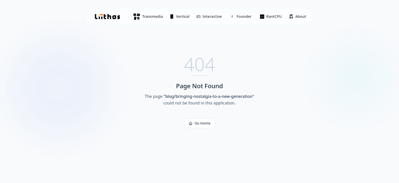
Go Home (200, 123)
